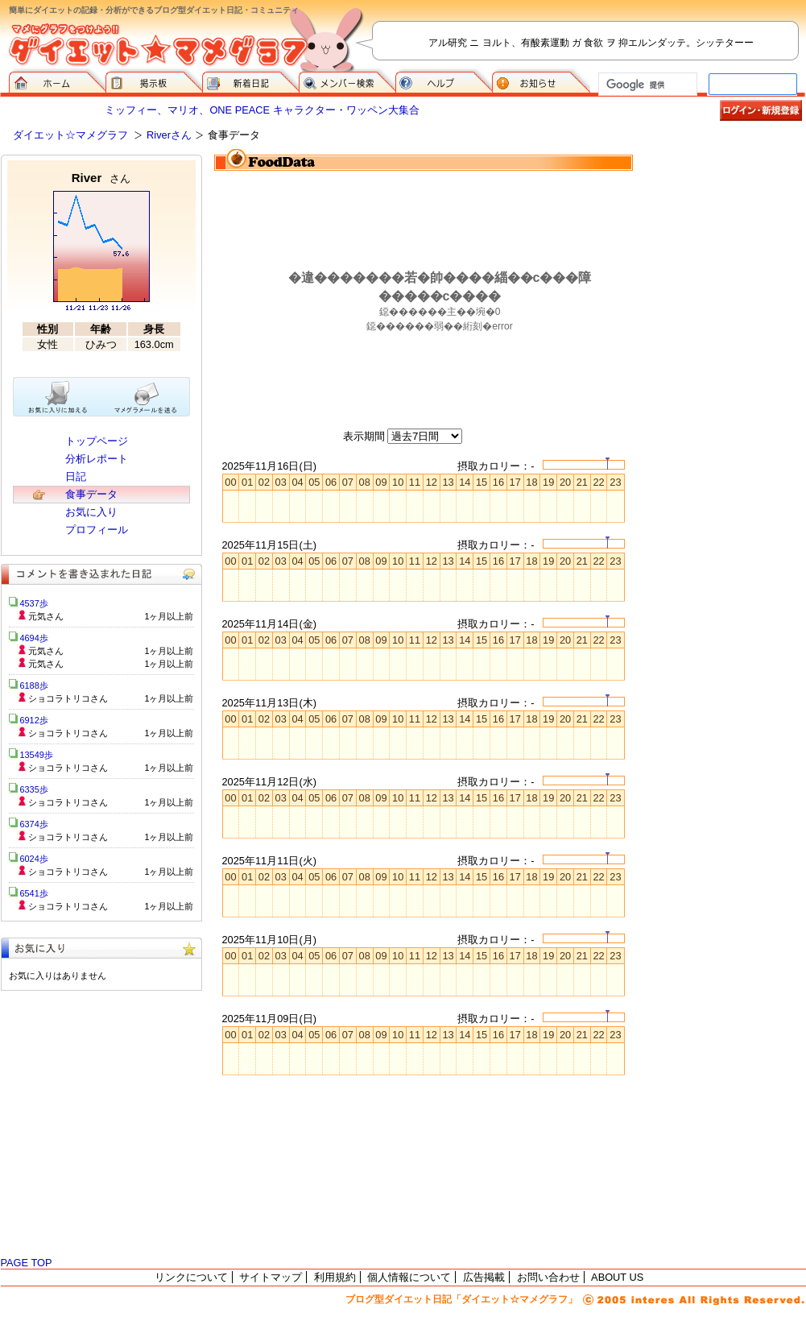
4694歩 (34, 638)
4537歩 (34, 603)
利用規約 (335, 1277)
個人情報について (409, 1277)
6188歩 (34, 685)
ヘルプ (443, 80)
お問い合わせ (548, 1277)
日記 (75, 476)
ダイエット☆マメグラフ (70, 135)
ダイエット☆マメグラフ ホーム (57, 80)
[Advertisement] (725, 235)
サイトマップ (270, 1277)
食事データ (91, 494)
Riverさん (169, 135)
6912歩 (34, 720)
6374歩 (34, 824)
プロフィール (96, 530)
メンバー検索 (347, 80)
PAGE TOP (26, 1263)
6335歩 (34, 789)
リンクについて (191, 1277)
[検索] (646, 84)
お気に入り (91, 512)
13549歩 (36, 755)
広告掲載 (484, 1277)
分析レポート (96, 459)
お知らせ (541, 80)
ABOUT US (617, 1277)
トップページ (96, 441)
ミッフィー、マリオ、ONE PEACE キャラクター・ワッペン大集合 (262, 110)
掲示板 (153, 80)
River (101, 177)
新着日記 (250, 80)
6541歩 (34, 893)
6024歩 (34, 859)
